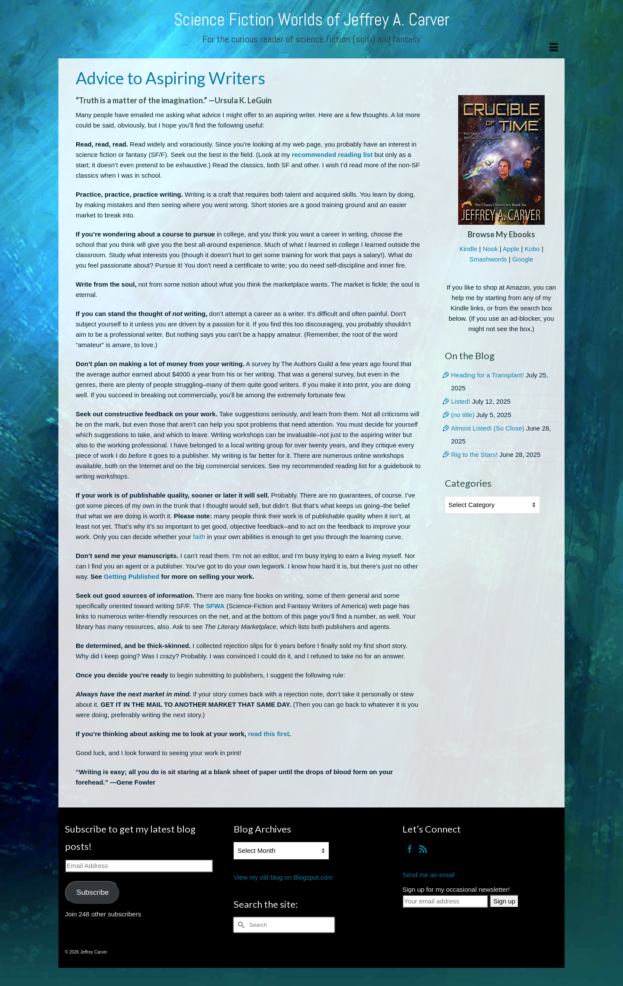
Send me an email (428, 874)
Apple (511, 248)
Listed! (460, 401)
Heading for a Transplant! (487, 375)
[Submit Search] (240, 924)
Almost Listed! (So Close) (487, 428)
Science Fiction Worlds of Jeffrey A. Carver (312, 20)
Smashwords (488, 259)
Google (522, 259)
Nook (490, 248)
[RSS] (423, 848)
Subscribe (92, 892)
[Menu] (554, 47)
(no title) (463, 414)
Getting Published (131, 576)
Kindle (468, 248)
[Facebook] (410, 848)
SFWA (215, 605)
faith (199, 536)
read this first (268, 733)
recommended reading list (332, 154)
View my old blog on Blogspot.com (283, 877)
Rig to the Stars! (474, 454)
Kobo (532, 248)
